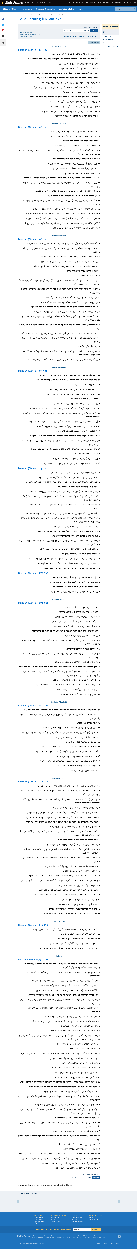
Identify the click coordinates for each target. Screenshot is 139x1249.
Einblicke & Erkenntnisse (45, 9)
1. (64, 30)
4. (73, 30)
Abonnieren (80, 2)
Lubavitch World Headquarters (94, 1235)
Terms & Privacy (108, 1243)
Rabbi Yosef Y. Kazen (60, 1237)
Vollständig (94, 30)
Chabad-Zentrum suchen (106, 2)
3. (70, 30)
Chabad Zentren (93, 1219)
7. (82, 30)
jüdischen (90, 1237)
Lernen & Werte (25, 9)
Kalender (53, 1219)
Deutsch (127, 2)
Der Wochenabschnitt (67, 15)
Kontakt (117, 1243)
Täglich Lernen (55, 1221)
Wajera (53, 15)
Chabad (53, 1235)
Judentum (78, 1237)
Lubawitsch (58, 1235)
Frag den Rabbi (91, 2)
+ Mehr (80, 9)
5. (76, 30)
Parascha (21, 15)
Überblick (91, 1217)
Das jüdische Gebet (77, 1221)
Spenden (118, 2)
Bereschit (44, 15)
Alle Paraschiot (33, 15)
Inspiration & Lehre (66, 9)
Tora (74, 1237)
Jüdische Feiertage (77, 1217)
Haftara (86, 30)
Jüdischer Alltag (9, 9)
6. (79, 30)
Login (71, 2)
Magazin (36, 1223)
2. (67, 30)
